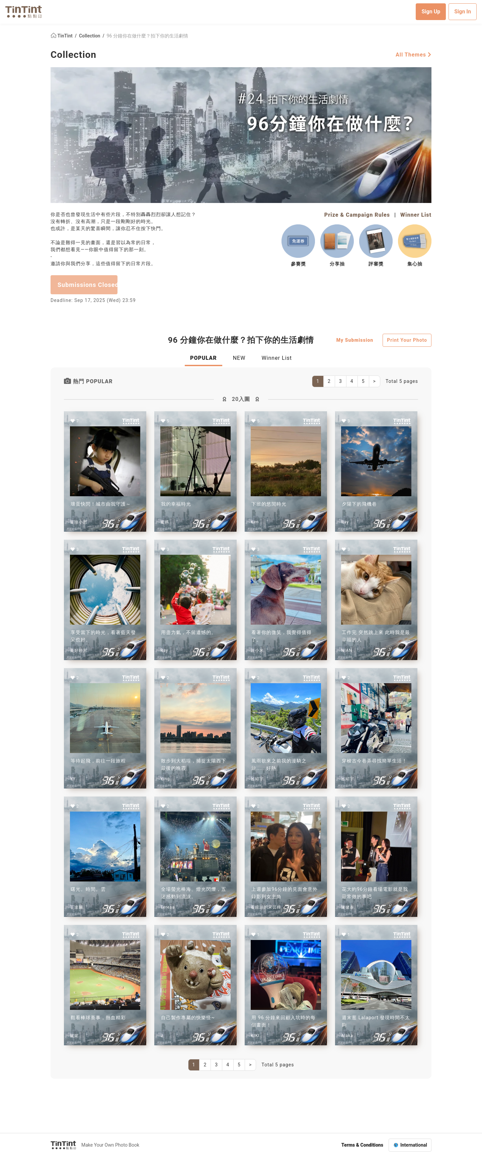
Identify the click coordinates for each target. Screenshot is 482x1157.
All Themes (413, 54)
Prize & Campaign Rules (357, 215)
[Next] (374, 381)
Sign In (462, 11)
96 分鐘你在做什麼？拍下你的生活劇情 (147, 35)
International (413, 1145)
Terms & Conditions (362, 1145)
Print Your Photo (407, 339)
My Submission (354, 339)
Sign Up (430, 11)
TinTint (62, 35)
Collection (90, 35)
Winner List (415, 215)
